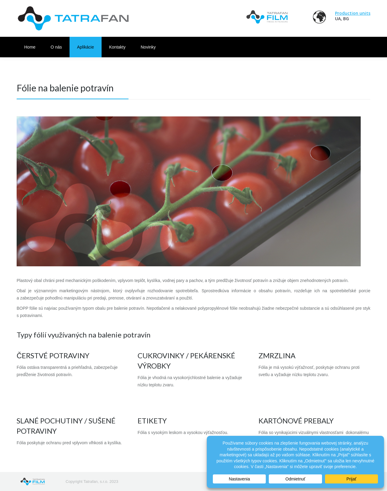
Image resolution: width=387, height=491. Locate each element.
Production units (352, 13)
